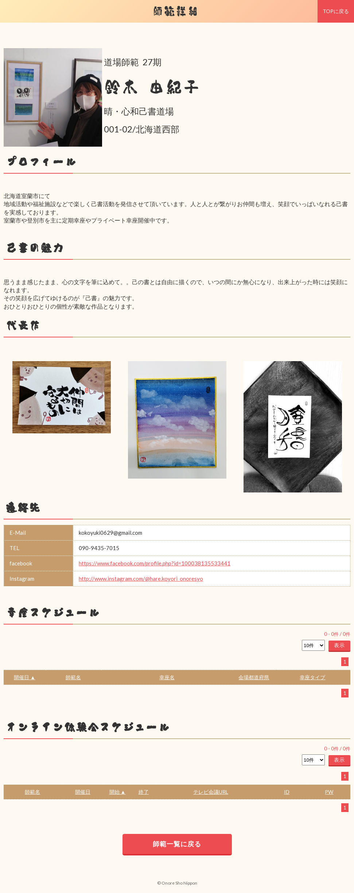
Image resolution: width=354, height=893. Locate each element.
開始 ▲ (117, 792)
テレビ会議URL (210, 792)
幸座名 (167, 677)
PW (329, 792)
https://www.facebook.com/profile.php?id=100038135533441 (154, 563)
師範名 (73, 677)
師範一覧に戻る (177, 844)
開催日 (82, 792)
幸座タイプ (312, 677)
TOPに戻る (336, 11)
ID (286, 792)
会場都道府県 (253, 677)
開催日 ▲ (24, 677)
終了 (144, 792)
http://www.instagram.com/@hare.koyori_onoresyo (141, 578)
